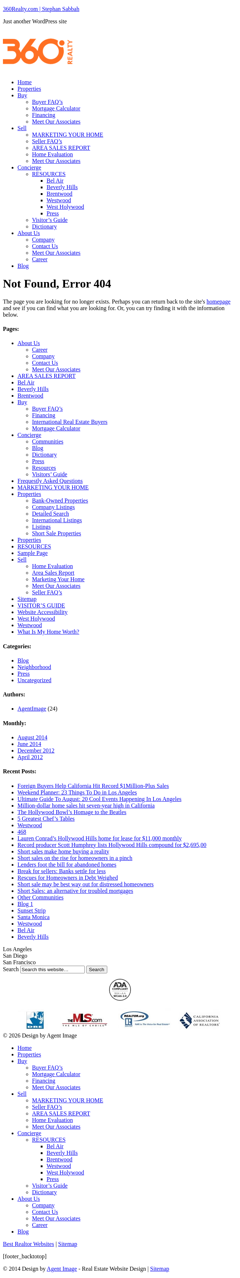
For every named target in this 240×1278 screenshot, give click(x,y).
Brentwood (59, 194)
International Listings (57, 520)
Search (11, 969)
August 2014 (32, 737)
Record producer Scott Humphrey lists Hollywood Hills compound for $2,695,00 (112, 845)
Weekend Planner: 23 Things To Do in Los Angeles (77, 792)
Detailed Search (50, 514)
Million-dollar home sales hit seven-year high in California (86, 805)
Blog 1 (25, 904)
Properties (29, 89)
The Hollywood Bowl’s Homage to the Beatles (72, 812)
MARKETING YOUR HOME (67, 135)
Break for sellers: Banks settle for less (61, 871)
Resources (44, 468)
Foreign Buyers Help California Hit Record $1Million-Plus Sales (93, 786)
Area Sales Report (53, 573)
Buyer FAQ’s (47, 102)
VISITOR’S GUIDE (41, 605)
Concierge (29, 167)
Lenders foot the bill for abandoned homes (66, 864)
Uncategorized (34, 680)
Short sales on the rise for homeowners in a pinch (74, 858)
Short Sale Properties (56, 533)
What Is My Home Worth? (48, 632)
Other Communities (40, 897)
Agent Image (62, 1269)
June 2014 (29, 744)
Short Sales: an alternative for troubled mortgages (75, 891)
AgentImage (31, 709)
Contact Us (45, 246)
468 (21, 832)
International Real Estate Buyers (69, 422)
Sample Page (32, 553)
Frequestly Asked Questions (50, 481)
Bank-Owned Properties (60, 500)
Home (24, 82)
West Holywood (65, 207)
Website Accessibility (42, 612)
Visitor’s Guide (50, 220)
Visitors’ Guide (49, 474)
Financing (43, 115)
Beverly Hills (62, 187)
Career (40, 259)
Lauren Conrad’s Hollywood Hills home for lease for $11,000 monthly (99, 838)
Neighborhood (34, 667)
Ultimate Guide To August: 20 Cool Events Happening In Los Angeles (99, 799)
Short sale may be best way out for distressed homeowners (85, 884)
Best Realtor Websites (28, 1244)
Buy (22, 95)
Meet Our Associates (56, 121)
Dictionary (44, 226)
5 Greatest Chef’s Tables (46, 819)
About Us (28, 233)
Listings (41, 527)
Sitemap (26, 599)
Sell (22, 128)
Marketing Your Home (58, 579)
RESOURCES (48, 174)
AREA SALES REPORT (61, 148)
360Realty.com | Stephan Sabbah (41, 9)
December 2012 (36, 750)
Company (43, 240)
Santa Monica (33, 917)
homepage (219, 301)
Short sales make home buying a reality (63, 851)
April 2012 (30, 757)
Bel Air (55, 180)
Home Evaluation (52, 154)
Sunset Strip (31, 910)
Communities (47, 441)
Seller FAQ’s (47, 141)
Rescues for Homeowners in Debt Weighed (67, 878)
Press (53, 213)
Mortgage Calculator (56, 108)
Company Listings (53, 507)
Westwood (59, 200)
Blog (23, 266)
